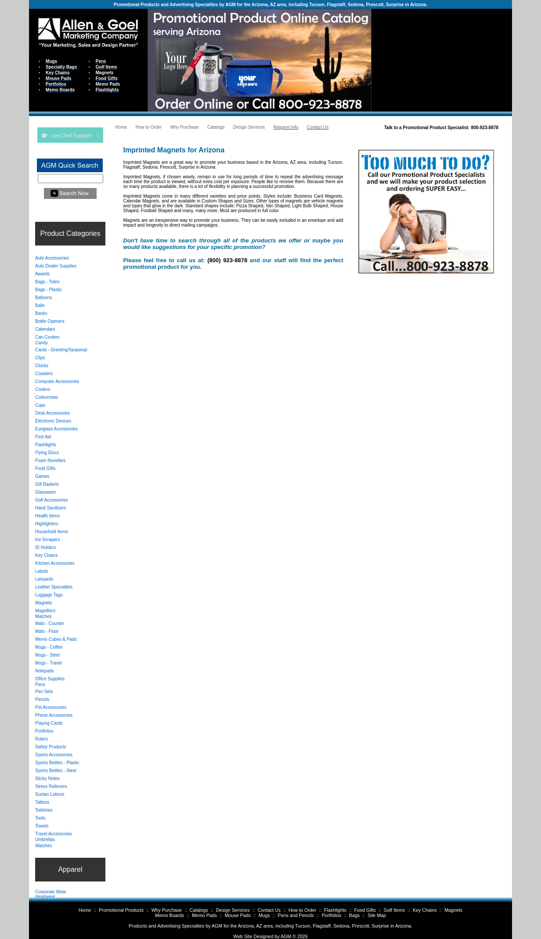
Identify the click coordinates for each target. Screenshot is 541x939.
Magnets (453, 910)
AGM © (288, 936)
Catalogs (199, 910)
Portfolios (331, 915)
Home (85, 910)
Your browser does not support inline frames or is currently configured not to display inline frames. (441, 59)
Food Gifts (365, 910)
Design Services (233, 910)
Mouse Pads (238, 915)
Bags (354, 915)
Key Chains (425, 910)
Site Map (377, 915)
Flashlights (335, 910)
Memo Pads (204, 915)
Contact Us (269, 910)
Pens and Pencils (296, 915)
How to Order (302, 910)
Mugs (264, 915)
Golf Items (394, 910)
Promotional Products (121, 910)
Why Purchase (166, 910)
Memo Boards (169, 915)
